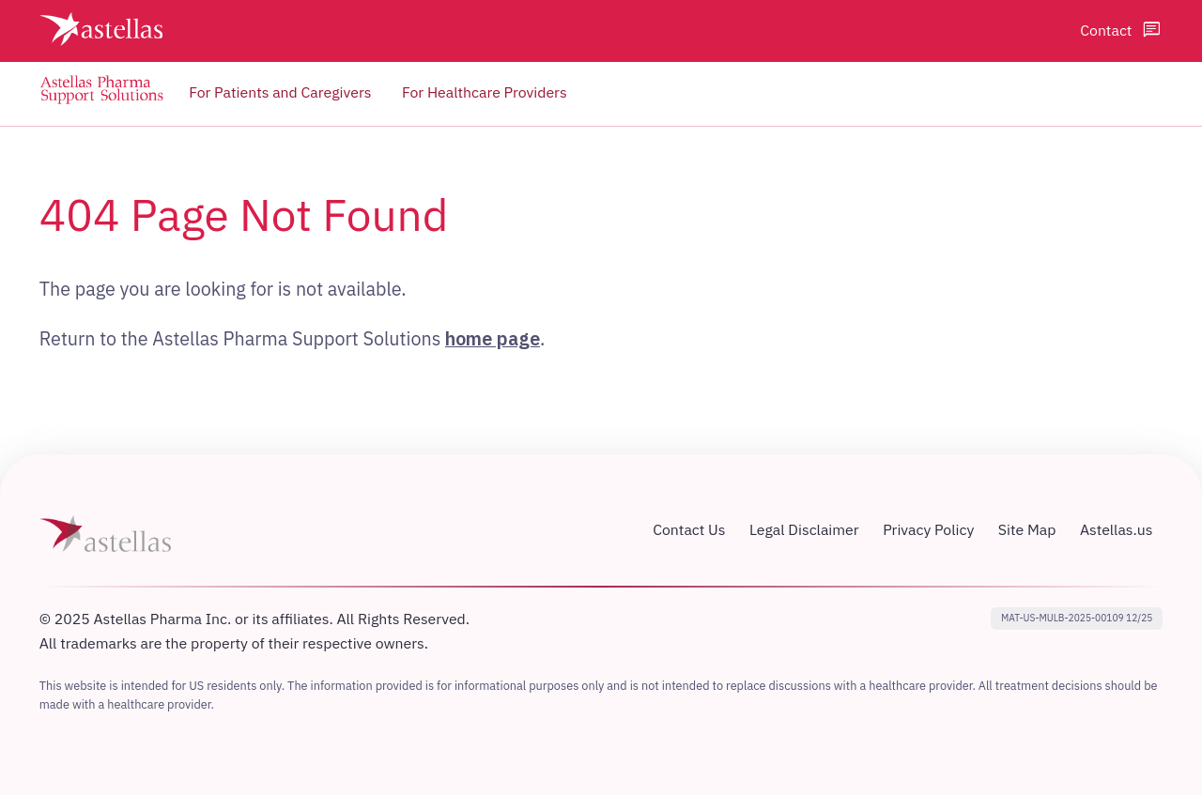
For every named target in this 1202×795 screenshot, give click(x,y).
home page (492, 338)
